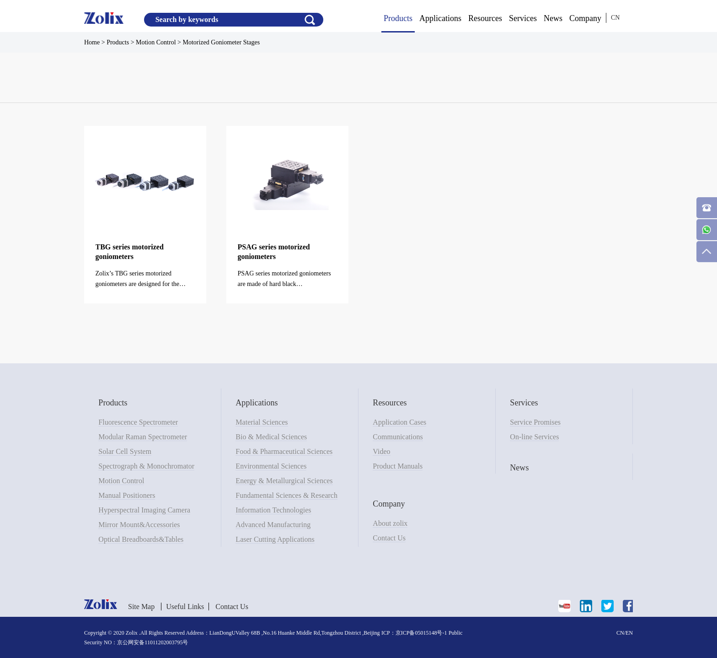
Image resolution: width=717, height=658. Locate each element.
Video (381, 451)
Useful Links (185, 606)
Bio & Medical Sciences (271, 437)
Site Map (141, 606)
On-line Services (534, 437)
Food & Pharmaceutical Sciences (283, 451)
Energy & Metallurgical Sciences (283, 481)
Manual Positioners (126, 495)
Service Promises (535, 422)
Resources (485, 18)
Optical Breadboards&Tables (140, 539)
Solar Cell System (124, 451)
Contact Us (389, 538)
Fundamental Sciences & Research (286, 495)
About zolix (390, 523)
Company (585, 18)
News (553, 18)
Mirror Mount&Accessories (139, 525)
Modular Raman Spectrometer (142, 437)
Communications (398, 437)
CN (615, 17)
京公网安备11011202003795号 (152, 642)
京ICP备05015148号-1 (421, 633)
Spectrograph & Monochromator (146, 466)
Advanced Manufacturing (272, 525)
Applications (440, 18)
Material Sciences (261, 422)
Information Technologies (273, 510)
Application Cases (399, 422)
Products (398, 18)
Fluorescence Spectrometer (138, 422)
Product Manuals (398, 466)
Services (523, 18)
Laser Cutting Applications (274, 539)
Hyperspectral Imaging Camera (144, 510)
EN (629, 633)
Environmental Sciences (270, 466)
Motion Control (121, 481)
